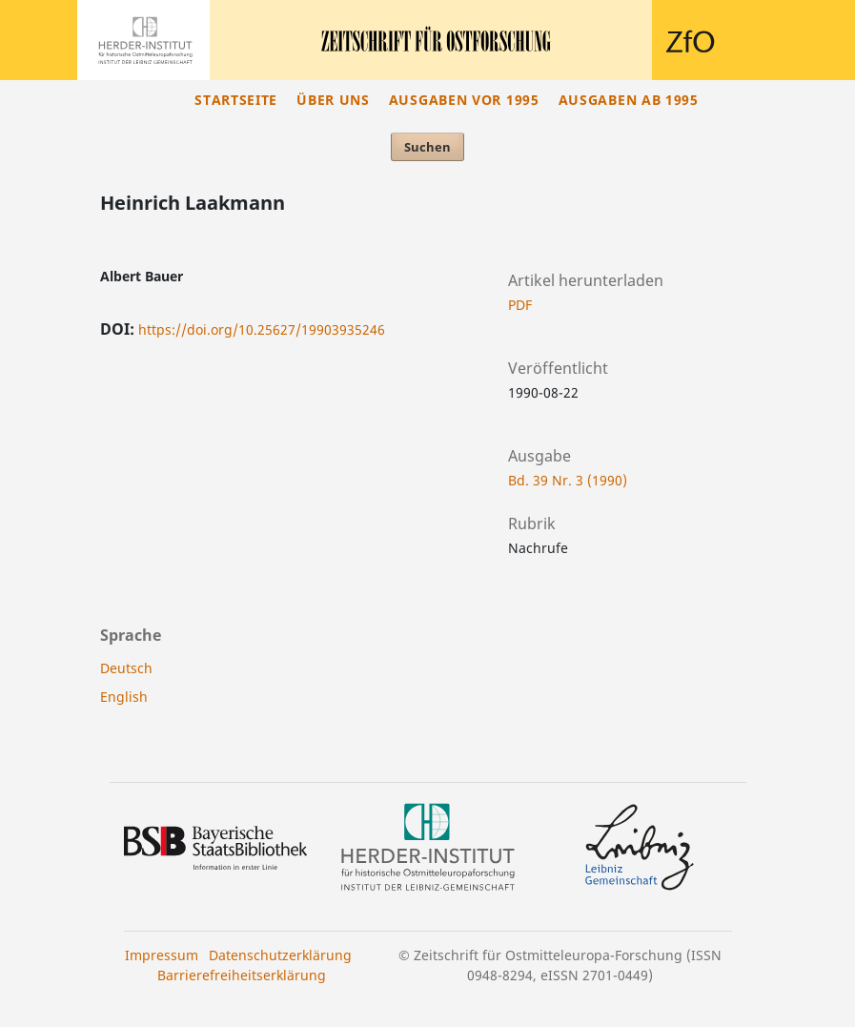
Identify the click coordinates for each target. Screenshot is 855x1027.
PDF (520, 305)
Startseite (235, 100)
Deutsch (126, 668)
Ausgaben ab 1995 (629, 100)
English (124, 697)
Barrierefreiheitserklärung (241, 975)
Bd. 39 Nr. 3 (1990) (567, 480)
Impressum (161, 955)
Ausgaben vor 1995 (464, 100)
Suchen (427, 146)
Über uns (333, 100)
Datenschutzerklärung (280, 955)
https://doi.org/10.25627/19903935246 (261, 329)
